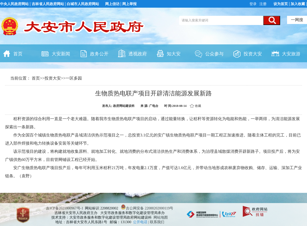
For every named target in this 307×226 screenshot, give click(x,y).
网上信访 (112, 4)
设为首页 (280, 4)
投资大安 (247, 53)
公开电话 (140, 222)
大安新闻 (55, 53)
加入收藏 (298, 4)
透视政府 (132, 53)
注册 (263, 4)
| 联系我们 (156, 222)
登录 (253, 4)
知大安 (168, 53)
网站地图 (161, 217)
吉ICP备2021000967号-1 (64, 208)
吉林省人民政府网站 (48, 4)
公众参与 (209, 53)
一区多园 (73, 78)
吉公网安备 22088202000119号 (147, 208)
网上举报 (129, 4)
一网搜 (297, 20)
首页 (13, 53)
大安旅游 (285, 53)
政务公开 (93, 53)
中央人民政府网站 (14, 4)
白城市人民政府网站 (83, 4)
